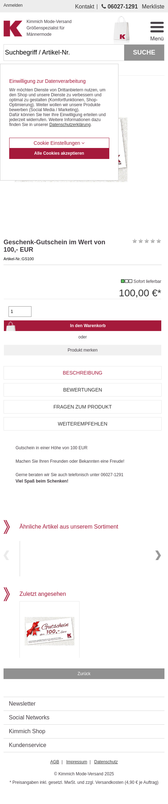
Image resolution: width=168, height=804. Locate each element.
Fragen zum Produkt (82, 407)
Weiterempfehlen (82, 424)
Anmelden (13, 5)
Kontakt (84, 6)
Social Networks (29, 729)
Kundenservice (27, 757)
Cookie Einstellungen (59, 143)
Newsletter (22, 716)
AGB (54, 773)
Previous (6, 561)
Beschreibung (82, 373)
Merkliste (153, 6)
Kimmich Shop (27, 743)
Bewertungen (82, 390)
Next (158, 561)
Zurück (84, 685)
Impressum (76, 773)
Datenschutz (106, 773)
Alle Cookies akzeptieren (59, 153)
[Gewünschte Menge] (19, 311)
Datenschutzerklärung (70, 124)
